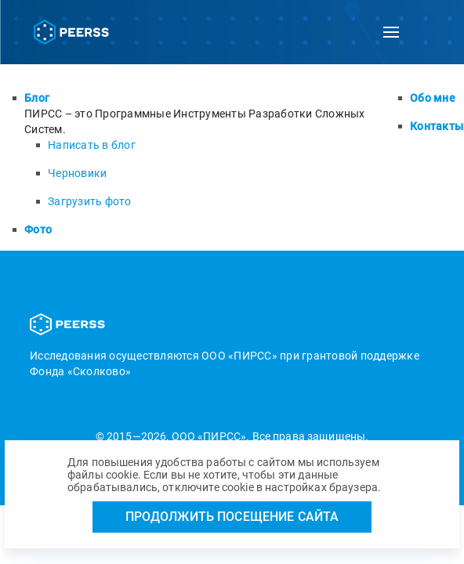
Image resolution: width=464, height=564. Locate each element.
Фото (38, 229)
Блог (36, 98)
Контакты (436, 126)
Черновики (77, 173)
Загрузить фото (90, 201)
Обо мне (432, 98)
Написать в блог (92, 145)
